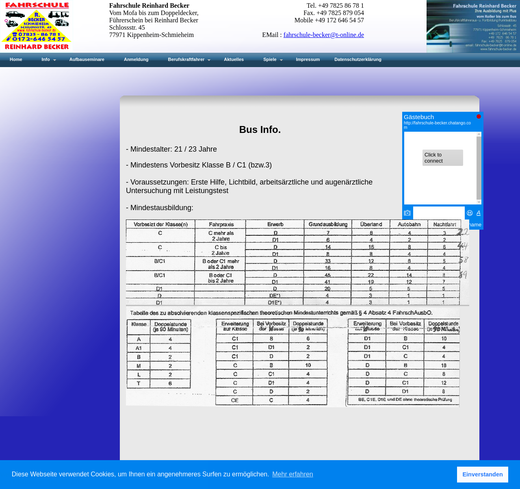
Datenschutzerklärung (357, 59)
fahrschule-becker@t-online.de (324, 34)
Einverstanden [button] (483, 474)
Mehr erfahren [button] (292, 474)
